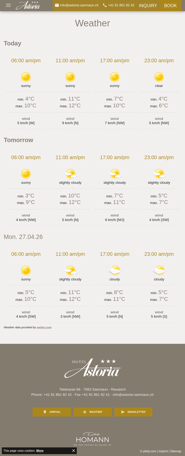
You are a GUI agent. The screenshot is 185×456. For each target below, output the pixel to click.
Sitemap (175, 451)
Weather (92, 412)
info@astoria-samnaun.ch (133, 395)
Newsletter (133, 412)
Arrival (52, 412)
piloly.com (149, 451)
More (39, 450)
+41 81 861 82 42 (58, 395)
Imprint (163, 451)
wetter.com (44, 327)
